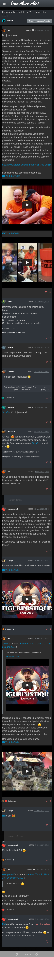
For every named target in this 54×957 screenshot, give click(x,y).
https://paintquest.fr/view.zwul (13, 332)
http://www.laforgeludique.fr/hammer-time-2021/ (26, 165)
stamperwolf (13, 509)
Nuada (10, 347)
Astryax (11, 407)
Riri (9, 30)
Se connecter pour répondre (39, 21)
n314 (10, 472)
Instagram (6, 457)
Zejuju (10, 561)
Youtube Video (11, 176)
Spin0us (11, 372)
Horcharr (11, 432)
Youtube (5, 452)
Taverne (9, 20)
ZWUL (10, 302)
